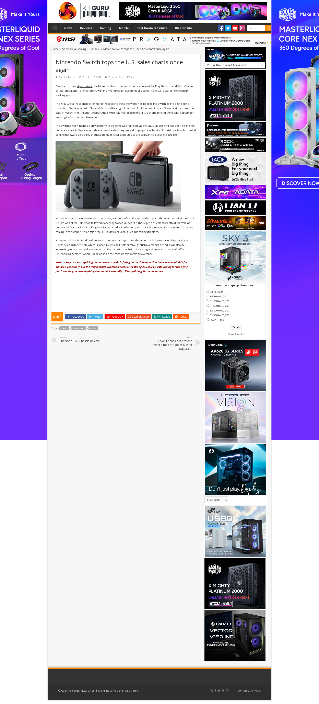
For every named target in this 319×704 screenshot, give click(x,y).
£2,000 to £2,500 (219, 310)
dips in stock (84, 86)
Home (55, 27)
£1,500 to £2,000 (219, 306)
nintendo (79, 328)
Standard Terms (129, 690)
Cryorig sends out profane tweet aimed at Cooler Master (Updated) (171, 343)
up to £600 (216, 292)
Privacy (256, 690)
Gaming (105, 28)
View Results (236, 334)
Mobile (124, 28)
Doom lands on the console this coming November (121, 254)
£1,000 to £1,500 (219, 301)
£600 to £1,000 (218, 296)
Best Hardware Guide (152, 28)
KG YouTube (184, 28)
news (64, 328)
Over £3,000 (217, 320)
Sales (93, 328)
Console (95, 49)
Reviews (86, 28)
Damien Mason (67, 77)
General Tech (126, 77)
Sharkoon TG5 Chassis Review (80, 339)
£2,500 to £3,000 (219, 315)
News (68, 28)
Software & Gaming (74, 49)
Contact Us (244, 690)
